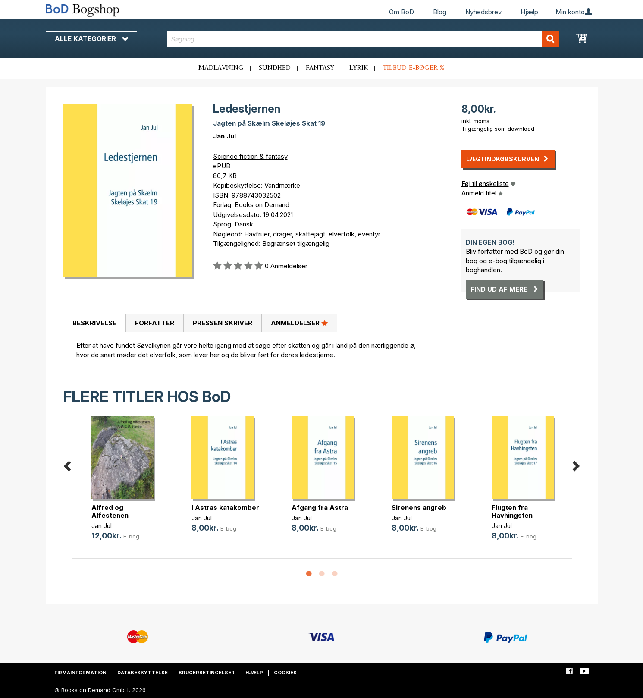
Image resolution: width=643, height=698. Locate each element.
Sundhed (275, 68)
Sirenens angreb (419, 507)
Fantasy (320, 68)
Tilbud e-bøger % (414, 68)
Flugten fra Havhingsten (512, 511)
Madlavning (221, 68)
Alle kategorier (91, 39)
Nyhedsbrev (483, 12)
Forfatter (154, 323)
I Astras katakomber (225, 507)
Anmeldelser (299, 322)
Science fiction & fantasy (250, 156)
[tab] (94, 323)
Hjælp (529, 12)
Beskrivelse (94, 323)
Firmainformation (80, 673)
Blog (439, 12)
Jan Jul (224, 136)
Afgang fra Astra (320, 507)
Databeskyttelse (142, 673)
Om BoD (401, 12)
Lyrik (358, 68)
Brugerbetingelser (207, 673)
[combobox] (363, 39)
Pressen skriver (222, 323)
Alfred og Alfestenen (110, 511)
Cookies (285, 673)
